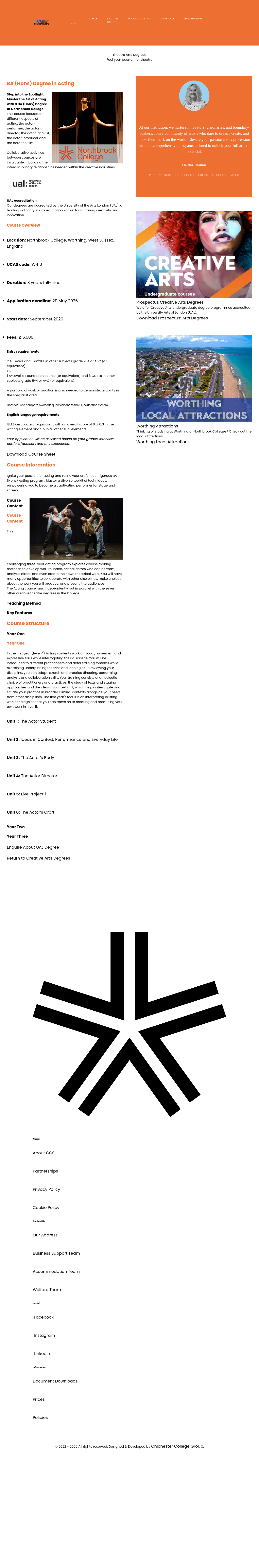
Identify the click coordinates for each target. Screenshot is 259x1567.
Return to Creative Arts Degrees (38, 858)
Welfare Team (47, 1289)
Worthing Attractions (157, 426)
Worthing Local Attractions (163, 442)
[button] (65, 603)
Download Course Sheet (31, 454)
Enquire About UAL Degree (33, 847)
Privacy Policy (46, 1189)
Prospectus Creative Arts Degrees (170, 302)
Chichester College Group (177, 1446)
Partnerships (45, 1171)
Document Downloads (55, 1381)
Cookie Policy (46, 1207)
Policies (40, 1417)
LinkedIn (42, 1353)
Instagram (44, 1335)
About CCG (44, 1153)
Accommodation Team (56, 1271)
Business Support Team (56, 1253)
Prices (39, 1399)
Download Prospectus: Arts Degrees (172, 318)
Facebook (44, 1317)
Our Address (45, 1235)
